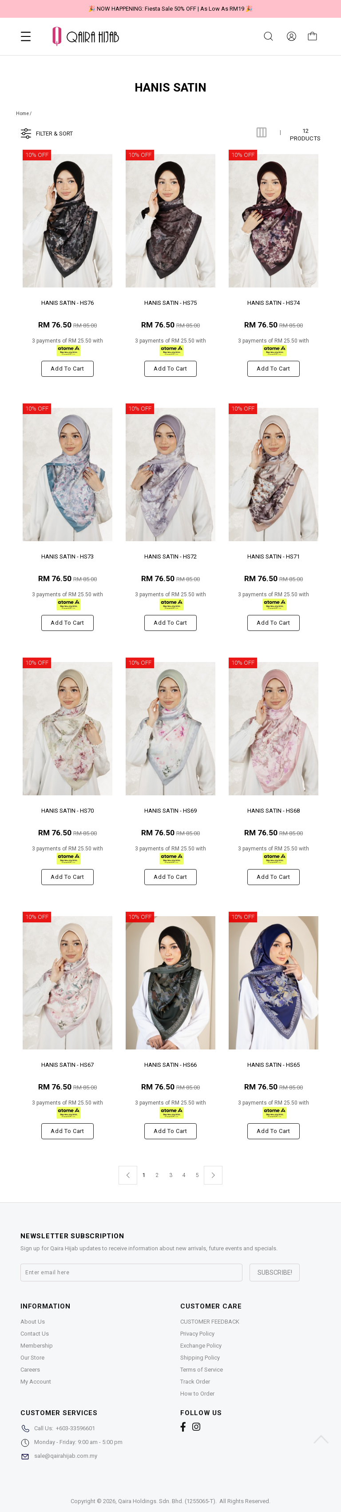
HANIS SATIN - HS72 (170, 556)
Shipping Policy (200, 1357)
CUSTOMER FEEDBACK (209, 1321)
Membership (36, 1345)
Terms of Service (201, 1369)
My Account (35, 1381)
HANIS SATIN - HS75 (170, 302)
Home (22, 113)
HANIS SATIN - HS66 (170, 1064)
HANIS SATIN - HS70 (67, 810)
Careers (30, 1369)
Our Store (32, 1357)
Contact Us (34, 1333)
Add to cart (67, 368)
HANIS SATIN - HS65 (273, 1064)
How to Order (197, 1393)
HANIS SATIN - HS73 (67, 556)
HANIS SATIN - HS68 (273, 810)
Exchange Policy (201, 1345)
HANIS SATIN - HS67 (67, 1064)
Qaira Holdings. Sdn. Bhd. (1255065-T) (166, 1501)
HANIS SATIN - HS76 (67, 302)
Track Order (195, 1381)
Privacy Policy (197, 1333)
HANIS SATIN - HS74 (273, 302)
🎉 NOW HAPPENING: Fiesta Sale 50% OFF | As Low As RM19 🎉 (170, 8)
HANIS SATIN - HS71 (273, 556)
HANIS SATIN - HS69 (170, 810)
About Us (32, 1321)
